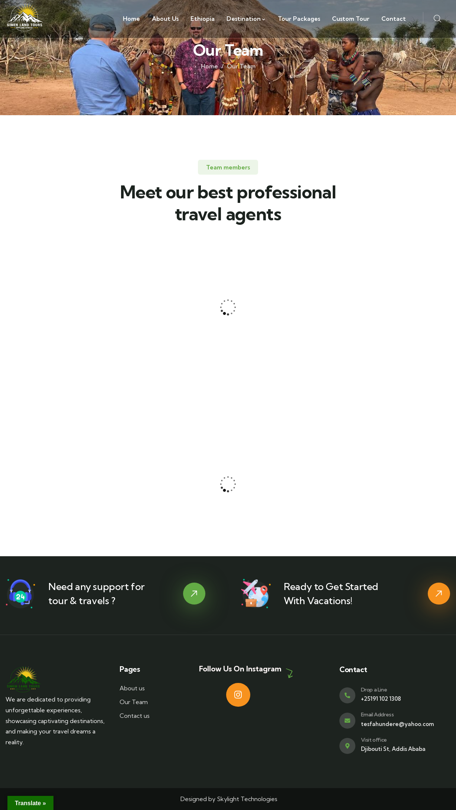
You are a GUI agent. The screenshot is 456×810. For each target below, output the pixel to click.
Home (209, 66)
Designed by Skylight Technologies (228, 799)
